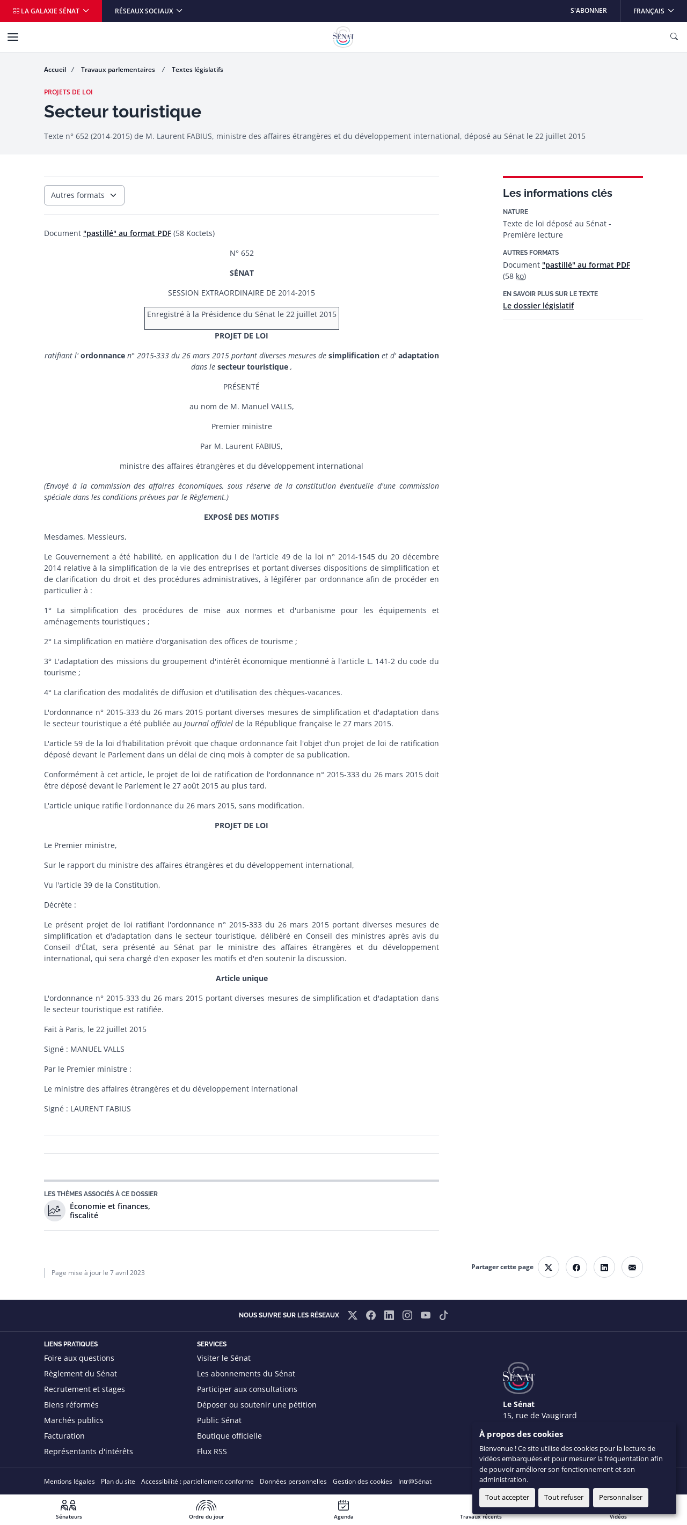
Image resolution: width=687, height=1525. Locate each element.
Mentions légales (69, 1481)
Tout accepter (507, 1497)
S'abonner (589, 10)
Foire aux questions (79, 1358)
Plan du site (118, 1481)
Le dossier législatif (538, 305)
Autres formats (78, 195)
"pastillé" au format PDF (586, 265)
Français (660, 8)
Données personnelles (293, 1481)
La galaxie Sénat (47, 11)
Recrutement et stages (84, 1389)
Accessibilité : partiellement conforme (197, 1481)
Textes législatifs (197, 69)
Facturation (64, 1436)
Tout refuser (563, 1497)
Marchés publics (74, 1420)
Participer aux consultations (247, 1389)
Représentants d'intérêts (88, 1451)
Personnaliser (620, 1497)
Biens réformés (71, 1404)
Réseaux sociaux (144, 11)
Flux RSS (212, 1451)
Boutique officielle (229, 1436)
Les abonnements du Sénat (246, 1373)
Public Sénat (219, 1420)
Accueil (55, 69)
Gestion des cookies (362, 1481)
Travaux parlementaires (119, 69)
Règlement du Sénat (80, 1373)
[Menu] (13, 37)
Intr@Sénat (415, 1481)
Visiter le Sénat (224, 1358)
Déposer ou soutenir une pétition (257, 1404)
